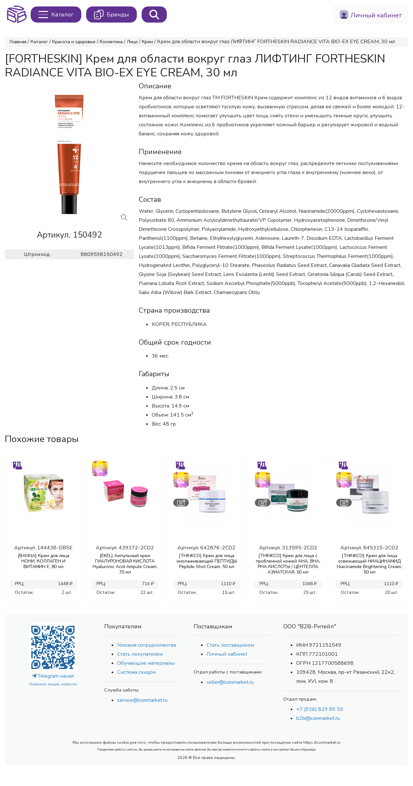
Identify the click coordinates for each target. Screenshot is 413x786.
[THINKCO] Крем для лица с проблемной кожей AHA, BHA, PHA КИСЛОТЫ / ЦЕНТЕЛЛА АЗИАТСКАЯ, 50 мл (288, 564)
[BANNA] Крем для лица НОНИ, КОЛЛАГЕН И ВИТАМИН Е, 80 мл (43, 561)
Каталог (39, 42)
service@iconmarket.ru (142, 700)
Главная (18, 42)
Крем (147, 42)
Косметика (111, 42)
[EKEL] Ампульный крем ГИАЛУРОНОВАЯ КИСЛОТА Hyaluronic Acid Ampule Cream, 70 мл (125, 564)
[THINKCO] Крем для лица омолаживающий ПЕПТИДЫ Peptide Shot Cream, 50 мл (206, 561)
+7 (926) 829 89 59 (319, 709)
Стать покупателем (140, 654)
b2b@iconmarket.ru (318, 718)
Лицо (132, 42)
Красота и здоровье (74, 42)
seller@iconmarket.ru (230, 682)
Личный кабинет (226, 654)
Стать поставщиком (230, 645)
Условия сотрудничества (146, 645)
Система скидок (136, 672)
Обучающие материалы (146, 663)
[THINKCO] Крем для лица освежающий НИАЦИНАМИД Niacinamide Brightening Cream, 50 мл (369, 564)
